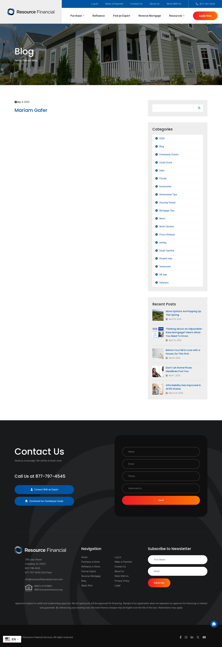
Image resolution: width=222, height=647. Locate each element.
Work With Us (174, 3)
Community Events (172, 154)
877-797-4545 (205, 4)
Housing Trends (171, 202)
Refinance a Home (90, 570)
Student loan (169, 258)
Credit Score (169, 162)
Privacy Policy (122, 584)
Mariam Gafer (27, 110)
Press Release (170, 234)
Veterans (167, 282)
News (166, 218)
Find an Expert (121, 15)
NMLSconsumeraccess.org (48, 593)
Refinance (99, 15)
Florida (166, 178)
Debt (165, 170)
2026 (165, 138)
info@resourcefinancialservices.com (44, 583)
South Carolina (170, 250)
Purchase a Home (90, 565)
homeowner (169, 186)
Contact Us (136, 3)
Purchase (76, 15)
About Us (155, 3)
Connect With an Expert (40, 489)
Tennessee (168, 266)
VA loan (167, 274)
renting (166, 242)
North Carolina (170, 226)
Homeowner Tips (172, 194)
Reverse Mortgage (150, 15)
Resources (175, 15)
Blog (165, 146)
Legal (117, 589)
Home (18, 60)
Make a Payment (114, 3)
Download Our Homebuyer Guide (41, 501)
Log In (94, 3)
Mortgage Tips (170, 210)
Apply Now (205, 15)
